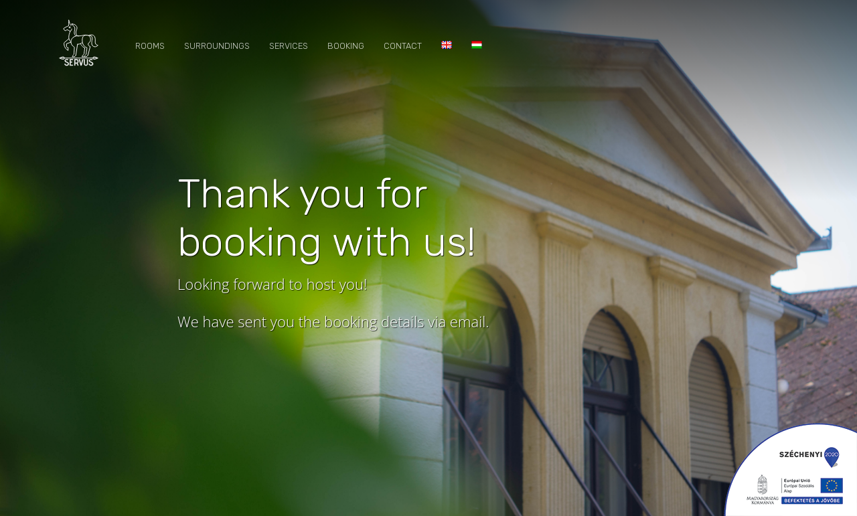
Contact (403, 46)
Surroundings (217, 46)
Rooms (150, 46)
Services (288, 46)
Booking (345, 46)
